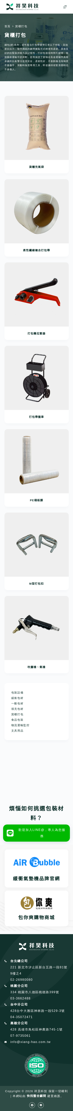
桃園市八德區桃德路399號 (38, 992)
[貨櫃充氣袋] (36, 128)
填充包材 (17, 708)
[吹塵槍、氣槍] (36, 628)
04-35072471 (21, 1017)
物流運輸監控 (20, 725)
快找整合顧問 (36, 1096)
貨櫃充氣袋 (36, 167)
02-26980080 (21, 979)
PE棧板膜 (36, 500)
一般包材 (17, 703)
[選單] (65, 7)
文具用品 (17, 730)
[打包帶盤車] (36, 378)
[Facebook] (32, 1105)
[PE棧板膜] (36, 461)
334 (14, 992)
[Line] (41, 1105)
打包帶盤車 (36, 416)
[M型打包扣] (36, 545)
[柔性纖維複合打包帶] (36, 211)
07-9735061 (20, 1035)
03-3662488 (20, 998)
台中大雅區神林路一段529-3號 (41, 1010)
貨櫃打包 (17, 714)
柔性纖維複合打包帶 (36, 250)
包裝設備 (17, 692)
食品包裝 (17, 719)
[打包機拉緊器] (36, 294)
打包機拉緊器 (36, 333)
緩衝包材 (17, 698)
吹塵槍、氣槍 (36, 667)
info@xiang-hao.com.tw (30, 1042)
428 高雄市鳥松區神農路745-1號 (36, 1029)
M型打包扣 (36, 583)
